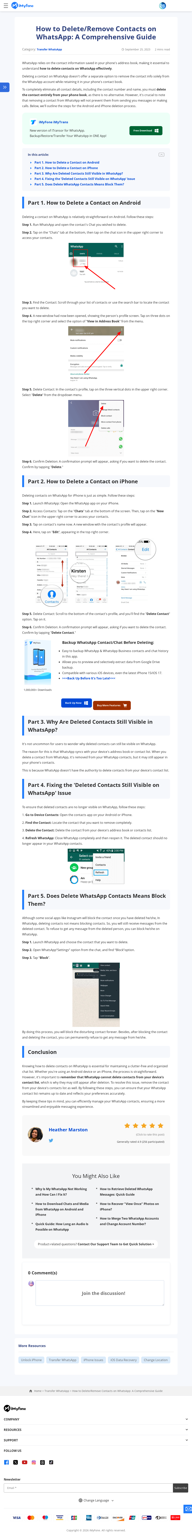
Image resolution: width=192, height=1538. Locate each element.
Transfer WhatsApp (49, 49)
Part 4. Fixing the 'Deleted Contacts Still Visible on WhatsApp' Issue (85, 179)
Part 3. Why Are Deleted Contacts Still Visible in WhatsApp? (79, 173)
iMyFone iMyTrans (56, 121)
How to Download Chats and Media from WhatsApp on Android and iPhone (62, 1206)
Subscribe (180, 1485)
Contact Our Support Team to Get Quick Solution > (116, 1241)
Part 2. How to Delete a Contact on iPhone (67, 168)
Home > (39, 1388)
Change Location (156, 1357)
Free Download (143, 130)
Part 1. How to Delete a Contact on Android (67, 162)
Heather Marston (68, 1127)
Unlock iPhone (31, 1357)
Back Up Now (73, 703)
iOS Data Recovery (123, 1357)
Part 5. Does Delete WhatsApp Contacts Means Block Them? (80, 184)
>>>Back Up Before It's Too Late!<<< (88, 678)
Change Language (96, 1498)
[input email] (88, 1485)
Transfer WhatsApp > (58, 1388)
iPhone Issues (93, 1357)
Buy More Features (115, 703)
